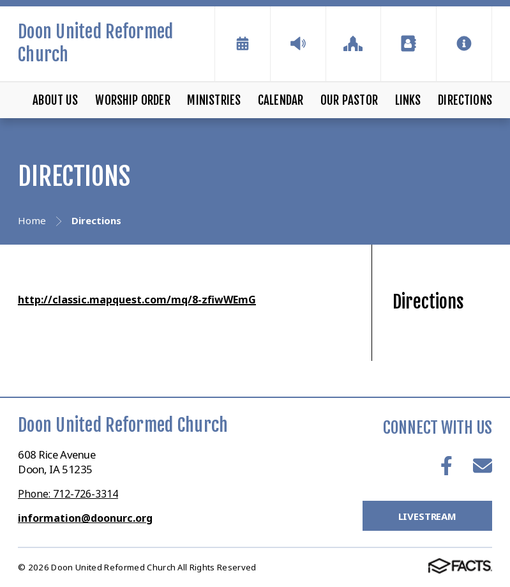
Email (482, 465)
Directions (465, 100)
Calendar (281, 100)
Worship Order (132, 100)
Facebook (446, 465)
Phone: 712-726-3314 (68, 494)
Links (408, 100)
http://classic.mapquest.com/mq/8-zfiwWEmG (137, 300)
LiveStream (427, 516)
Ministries (214, 100)
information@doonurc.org (85, 518)
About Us (56, 100)
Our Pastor (349, 100)
